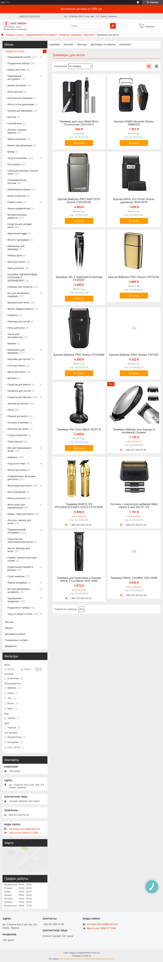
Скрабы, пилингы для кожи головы (22, 559)
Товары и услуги (14, 35)
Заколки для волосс (18, 403)
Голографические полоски (16, 181)
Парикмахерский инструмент (41, 35)
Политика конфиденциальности (100, 959)
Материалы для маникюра (16, 351)
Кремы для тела (16, 69)
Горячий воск (14, 123)
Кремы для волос (16, 85)
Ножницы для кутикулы (20, 286)
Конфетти (12, 315)
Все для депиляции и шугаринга (18, 590)
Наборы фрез (14, 255)
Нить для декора (16, 492)
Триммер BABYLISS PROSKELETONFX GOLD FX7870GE (79, 506)
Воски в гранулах (16, 195)
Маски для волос (16, 498)
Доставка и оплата (15, 634)
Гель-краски (13, 164)
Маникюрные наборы (18, 189)
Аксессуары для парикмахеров (16, 506)
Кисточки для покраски (19, 98)
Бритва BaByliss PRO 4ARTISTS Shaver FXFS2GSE (79, 201)
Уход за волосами (17, 158)
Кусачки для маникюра (19, 110)
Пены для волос (16, 328)
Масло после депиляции (20, 104)
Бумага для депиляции (19, 145)
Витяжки (11, 378)
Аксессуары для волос (19, 485)
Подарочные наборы (18, 63)
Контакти (125, 44)
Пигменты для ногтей (19, 391)
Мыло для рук (14, 91)
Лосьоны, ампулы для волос (19, 522)
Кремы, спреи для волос (20, 514)
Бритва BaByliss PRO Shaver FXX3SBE (79, 354)
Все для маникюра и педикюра (18, 294)
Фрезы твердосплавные (20, 308)
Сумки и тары (14, 202)
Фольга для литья (17, 470)
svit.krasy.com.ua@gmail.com (24, 829)
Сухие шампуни (15, 576)
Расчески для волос (18, 429)
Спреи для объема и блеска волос (22, 172)
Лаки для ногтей (16, 261)
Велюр (11, 151)
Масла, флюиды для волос (18, 550)
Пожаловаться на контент (71, 959)
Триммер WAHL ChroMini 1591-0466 (133, 577)
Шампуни (12, 457)
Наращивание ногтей (18, 57)
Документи (11, 646)
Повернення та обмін (16, 640)
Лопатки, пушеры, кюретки (17, 131)
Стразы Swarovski (17, 435)
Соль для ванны (16, 365)
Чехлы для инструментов (14, 336)
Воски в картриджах (18, 239)
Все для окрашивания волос (19, 449)
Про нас (82, 44)
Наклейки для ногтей (18, 359)
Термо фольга (15, 441)
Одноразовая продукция (14, 600)
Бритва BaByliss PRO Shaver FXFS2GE (134, 277)
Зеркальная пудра (17, 233)
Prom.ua (95, 953)
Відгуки (9, 628)
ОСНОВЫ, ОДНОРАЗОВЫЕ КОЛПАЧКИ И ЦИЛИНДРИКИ (22, 277)
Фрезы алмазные (16, 139)
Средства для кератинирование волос (20, 540)
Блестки (11, 117)
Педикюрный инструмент (14, 77)
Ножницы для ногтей (18, 321)
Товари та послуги (15, 51)
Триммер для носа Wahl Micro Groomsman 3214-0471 (78, 123)
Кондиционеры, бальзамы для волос (21, 478)
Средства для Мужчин (19, 397)
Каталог (69, 44)
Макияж (11, 343)
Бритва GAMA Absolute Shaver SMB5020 (134, 123)
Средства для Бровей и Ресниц (20, 568)
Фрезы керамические (18, 208)
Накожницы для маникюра (16, 247)
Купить (80, 143)
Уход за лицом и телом (19, 614)
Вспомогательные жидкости (17, 216)
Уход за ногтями (16, 463)
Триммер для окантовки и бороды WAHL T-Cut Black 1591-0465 (79, 579)
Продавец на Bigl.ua (81, 956)
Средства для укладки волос (19, 225)
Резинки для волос (17, 416)
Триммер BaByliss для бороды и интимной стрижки (134, 431)
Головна (54, 44)
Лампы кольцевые (17, 582)
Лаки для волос (15, 268)
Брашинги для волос (18, 302)
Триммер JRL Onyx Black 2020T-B (79, 429)
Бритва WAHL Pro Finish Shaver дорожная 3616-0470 (134, 201)
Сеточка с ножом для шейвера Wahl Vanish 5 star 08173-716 (134, 506)
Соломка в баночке (17, 422)
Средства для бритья (19, 384)
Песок (10, 410)
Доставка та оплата (103, 44)
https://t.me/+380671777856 (23, 832)
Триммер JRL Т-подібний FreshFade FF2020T (78, 279)
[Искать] (113, 26)
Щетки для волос (16, 372)
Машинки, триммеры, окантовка (76, 35)
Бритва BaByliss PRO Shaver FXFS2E (134, 354)
